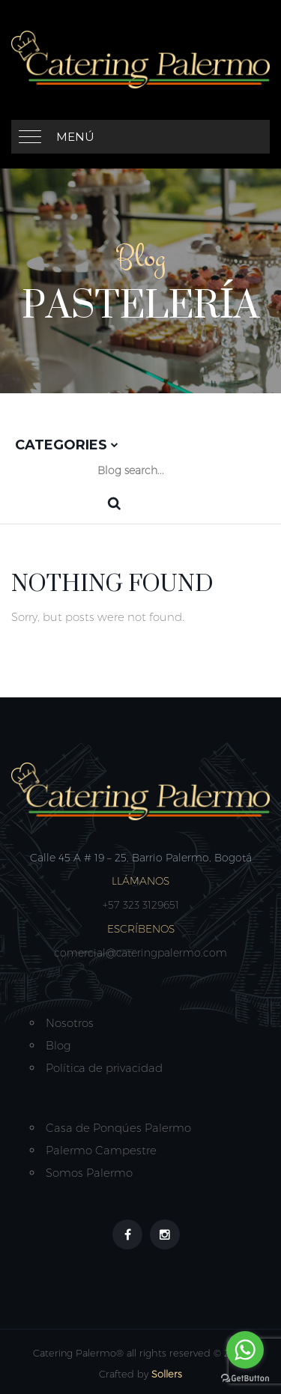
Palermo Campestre (101, 1150)
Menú (75, 137)
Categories (66, 445)
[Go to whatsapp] (245, 1350)
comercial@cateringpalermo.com (140, 953)
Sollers (166, 1374)
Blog (58, 1045)
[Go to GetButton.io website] (245, 1379)
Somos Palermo (89, 1173)
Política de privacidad (104, 1068)
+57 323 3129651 (141, 905)
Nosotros (70, 1023)
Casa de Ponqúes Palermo (118, 1128)
